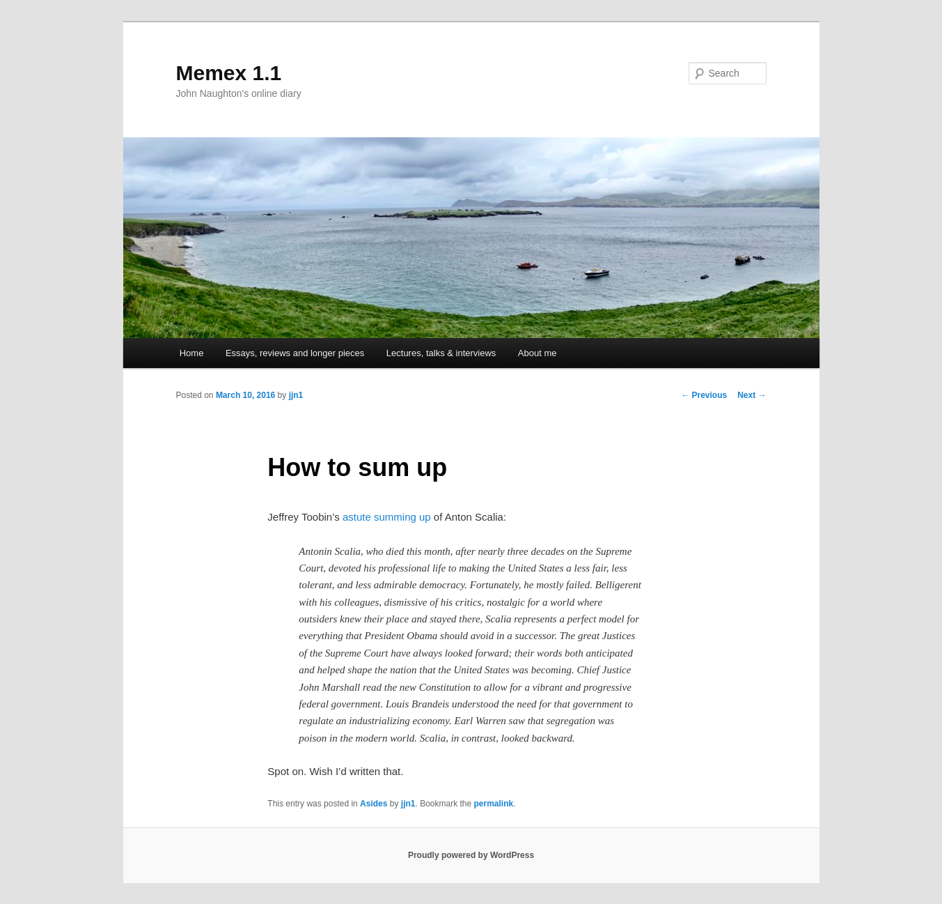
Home (192, 353)
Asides (373, 804)
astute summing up (387, 517)
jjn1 (296, 395)
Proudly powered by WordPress (471, 855)
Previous (704, 395)
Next (751, 395)
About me (537, 353)
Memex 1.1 (229, 72)
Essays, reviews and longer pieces (295, 353)
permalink (494, 804)
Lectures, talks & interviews (441, 353)
